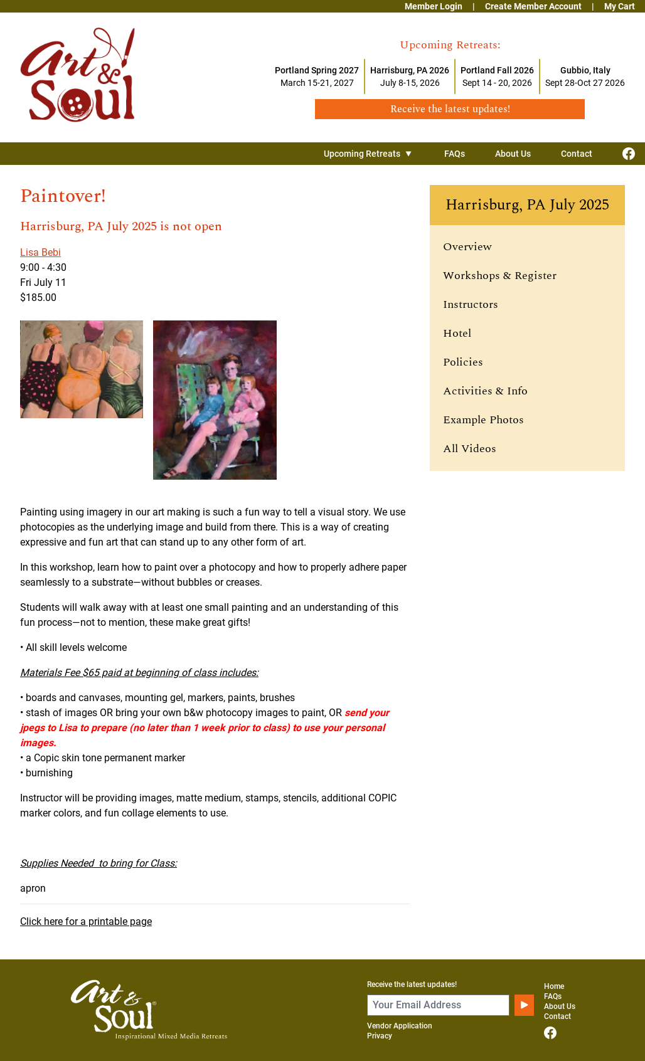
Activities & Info (485, 391)
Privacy (379, 1036)
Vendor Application (399, 1025)
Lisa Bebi (40, 252)
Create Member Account (533, 6)
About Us (513, 154)
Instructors (470, 304)
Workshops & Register (500, 275)
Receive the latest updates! (412, 984)
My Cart (619, 6)
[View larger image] (81, 399)
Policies (463, 362)
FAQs (454, 154)
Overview (467, 246)
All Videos (469, 448)
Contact (576, 154)
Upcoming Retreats (369, 153)
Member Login (433, 6)
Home (554, 986)
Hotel (457, 333)
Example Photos (483, 419)
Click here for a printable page (86, 921)
